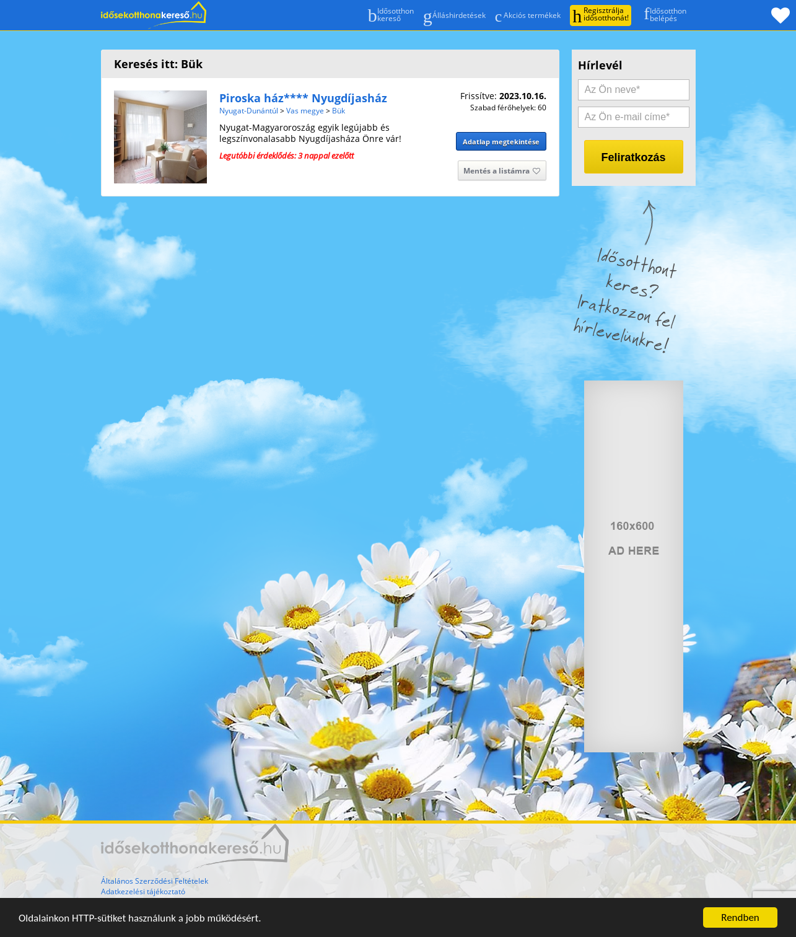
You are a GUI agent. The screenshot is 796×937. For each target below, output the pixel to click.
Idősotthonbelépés (661, 14)
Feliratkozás (633, 157)
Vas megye (305, 110)
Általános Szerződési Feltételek (154, 881)
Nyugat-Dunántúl (248, 110)
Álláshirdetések (454, 15)
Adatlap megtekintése (501, 141)
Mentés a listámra (501, 171)
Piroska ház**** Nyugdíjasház (303, 97)
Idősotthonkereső (391, 15)
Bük (338, 110)
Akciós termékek (528, 15)
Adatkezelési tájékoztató (143, 891)
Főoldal (153, 15)
